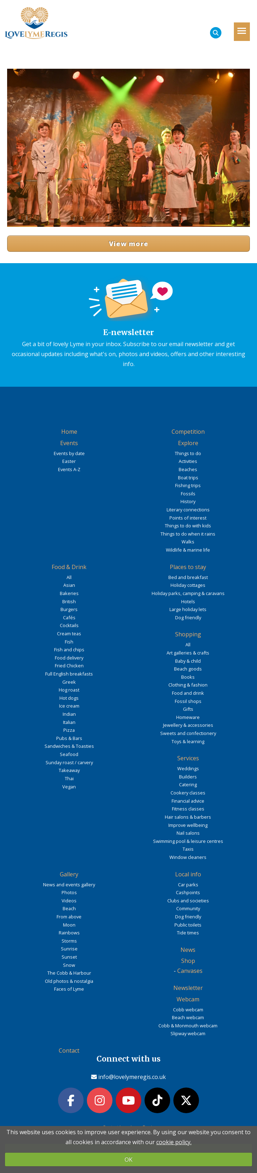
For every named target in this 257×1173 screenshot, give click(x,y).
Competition (188, 432)
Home (69, 432)
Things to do (188, 453)
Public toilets (187, 925)
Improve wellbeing (188, 825)
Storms (69, 941)
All (69, 577)
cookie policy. (174, 1142)
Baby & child (188, 661)
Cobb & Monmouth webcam (187, 1025)
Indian (69, 714)
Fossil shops (188, 701)
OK (128, 1159)
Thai (69, 778)
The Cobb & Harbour (69, 973)
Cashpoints (188, 892)
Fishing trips (188, 485)
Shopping (188, 634)
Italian (69, 722)
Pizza (69, 730)
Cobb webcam (188, 1009)
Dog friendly (188, 617)
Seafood (69, 754)
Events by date (69, 453)
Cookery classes (188, 792)
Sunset (69, 957)
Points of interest (187, 518)
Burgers (69, 609)
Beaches (188, 469)
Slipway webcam (188, 1033)
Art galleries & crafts (188, 653)
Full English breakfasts (69, 674)
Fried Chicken (69, 665)
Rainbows (69, 932)
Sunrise (69, 948)
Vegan (69, 786)
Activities (188, 461)
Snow (69, 965)
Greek (69, 682)
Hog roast (69, 690)
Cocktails (69, 625)
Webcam (188, 999)
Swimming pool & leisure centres (188, 841)
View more (128, 243)
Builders (188, 776)
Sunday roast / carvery (69, 762)
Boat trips (188, 477)
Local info (188, 874)
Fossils (188, 493)
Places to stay (188, 567)
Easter (69, 461)
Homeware (188, 717)
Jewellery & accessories (188, 725)
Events (69, 443)
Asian (69, 585)
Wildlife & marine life (188, 550)
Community (188, 908)
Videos (69, 900)
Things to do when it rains (188, 534)
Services (188, 758)
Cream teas (69, 633)
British (69, 601)
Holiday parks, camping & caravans (188, 593)
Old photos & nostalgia (69, 981)
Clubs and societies (188, 900)
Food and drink (188, 693)
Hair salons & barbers (188, 817)
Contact (69, 1050)
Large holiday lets (187, 609)
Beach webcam (188, 1017)
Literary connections (188, 509)
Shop (188, 961)
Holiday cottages (188, 585)
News (187, 950)
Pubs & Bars (69, 738)
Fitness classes (188, 809)
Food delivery (69, 658)
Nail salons (188, 833)
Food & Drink (69, 567)
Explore (188, 443)
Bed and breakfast (188, 577)
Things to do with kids (188, 525)
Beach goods (188, 669)
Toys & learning (188, 741)
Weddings (188, 768)
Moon (69, 925)
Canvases (190, 971)
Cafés (69, 617)
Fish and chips (69, 649)
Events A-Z (69, 469)
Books (188, 677)
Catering (188, 784)
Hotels (188, 601)
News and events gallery (69, 884)
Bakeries (69, 593)
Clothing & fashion (188, 685)
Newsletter (188, 988)
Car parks (188, 884)
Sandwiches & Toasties (69, 746)
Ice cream (69, 706)
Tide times (188, 932)
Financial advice (188, 801)
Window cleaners (187, 857)
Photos (69, 892)
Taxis (188, 849)
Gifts (188, 709)
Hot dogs (69, 698)
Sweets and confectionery (188, 733)
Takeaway (69, 770)
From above (69, 916)
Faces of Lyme (69, 989)
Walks (188, 541)
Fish (69, 641)
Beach (69, 908)
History (187, 501)
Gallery (69, 874)
